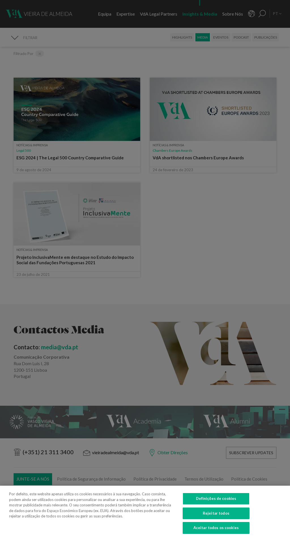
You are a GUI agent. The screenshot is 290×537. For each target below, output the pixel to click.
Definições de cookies (216, 503)
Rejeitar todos (216, 518)
